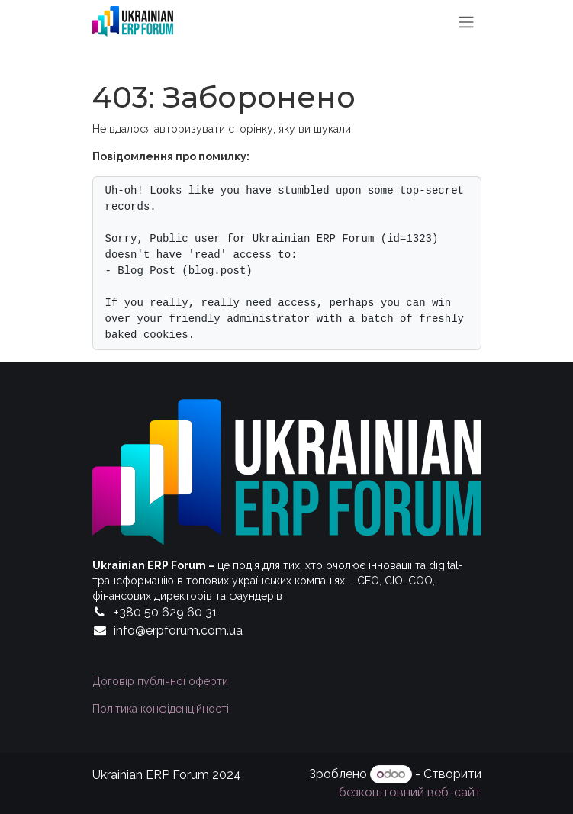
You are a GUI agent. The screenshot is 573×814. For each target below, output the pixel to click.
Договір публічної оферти (160, 681)
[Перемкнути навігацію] (466, 21)
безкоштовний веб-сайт (410, 792)
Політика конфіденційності (160, 709)
